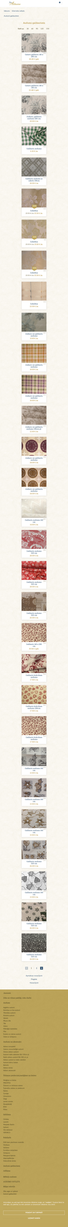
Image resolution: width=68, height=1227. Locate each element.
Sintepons (6, 1153)
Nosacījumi (34, 983)
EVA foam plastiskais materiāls (13, 1142)
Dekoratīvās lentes (9, 1161)
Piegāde (34, 979)
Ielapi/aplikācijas (8, 1158)
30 (28, 29)
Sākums (7, 11)
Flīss (4, 1031)
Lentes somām (8, 1101)
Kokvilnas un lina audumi (11, 1010)
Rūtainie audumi (8, 1015)
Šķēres (5, 1091)
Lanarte (5, 1122)
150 (47, 29)
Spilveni (5, 1127)
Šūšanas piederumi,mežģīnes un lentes (19, 1075)
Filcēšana (6, 1145)
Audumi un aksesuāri (12, 1042)
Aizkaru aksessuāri (9, 1070)
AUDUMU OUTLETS (11, 1181)
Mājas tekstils (9, 1186)
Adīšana (6, 1171)
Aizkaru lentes (8, 1068)
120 (42, 29)
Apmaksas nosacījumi (34, 976)
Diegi (5, 1099)
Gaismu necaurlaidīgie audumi (13, 1049)
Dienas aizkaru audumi (11, 1052)
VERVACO (6, 1132)
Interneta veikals (18, 11)
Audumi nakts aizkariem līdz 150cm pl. (16, 1054)
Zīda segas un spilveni (10, 1191)
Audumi (6, 1003)
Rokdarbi (7, 1137)
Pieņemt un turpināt (34, 1212)
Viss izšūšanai (7, 1130)
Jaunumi (7, 993)
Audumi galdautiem (11, 16)
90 (37, 29)
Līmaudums (7, 1096)
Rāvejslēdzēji (7, 1104)
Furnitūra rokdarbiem (10, 1150)
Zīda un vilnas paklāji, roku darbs (17, 998)
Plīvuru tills (7, 1021)
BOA (5, 1107)
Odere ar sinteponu (9, 1037)
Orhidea (6, 1119)
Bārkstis (6, 1065)
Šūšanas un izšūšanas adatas (13, 1085)
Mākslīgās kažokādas (10, 1029)
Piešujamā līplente (9, 1156)
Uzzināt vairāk (34, 1218)
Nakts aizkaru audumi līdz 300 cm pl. (15, 1057)
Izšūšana (7, 1114)
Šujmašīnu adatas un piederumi (13, 1088)
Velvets (5, 1018)
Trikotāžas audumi (9, 1013)
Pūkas (5, 1109)
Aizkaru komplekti (9, 1046)
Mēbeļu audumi (10, 1177)
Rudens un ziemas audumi (12, 1034)
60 (32, 29)
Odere (5, 1026)
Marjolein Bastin (8, 1124)
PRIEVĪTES (7, 1083)
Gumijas (6, 1093)
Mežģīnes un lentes (9, 1080)
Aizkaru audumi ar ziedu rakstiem (14, 1060)
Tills (4, 1023)
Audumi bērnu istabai (10, 1062)
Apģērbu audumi (9, 1007)
